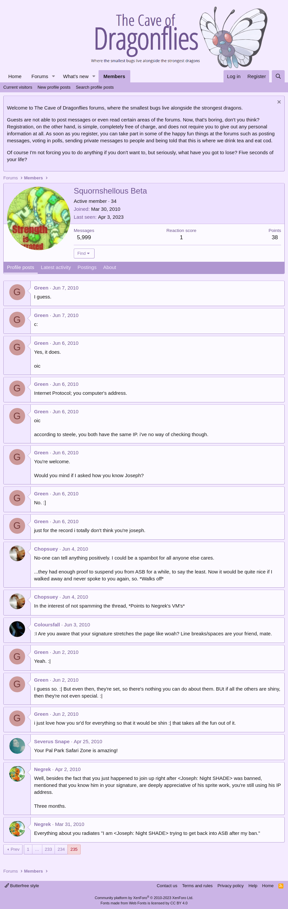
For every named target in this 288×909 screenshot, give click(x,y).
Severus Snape (52, 741)
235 (74, 849)
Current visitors (17, 87)
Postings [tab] (87, 267)
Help (253, 885)
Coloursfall (47, 624)
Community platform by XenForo (144, 898)
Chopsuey (46, 549)
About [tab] (109, 267)
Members (114, 76)
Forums (39, 76)
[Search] (278, 76)
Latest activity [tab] (56, 267)
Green (41, 288)
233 (48, 849)
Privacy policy (231, 885)
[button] (53, 76)
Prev (15, 849)
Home (14, 76)
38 (275, 237)
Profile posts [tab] (20, 267)
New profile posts (53, 87)
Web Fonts (137, 903)
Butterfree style (22, 885)
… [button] (37, 849)
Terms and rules (197, 885)
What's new (76, 76)
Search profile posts (95, 87)
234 (61, 849)
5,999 (84, 237)
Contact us (167, 885)
